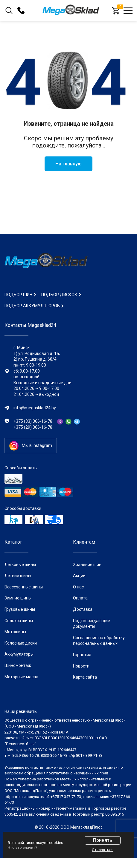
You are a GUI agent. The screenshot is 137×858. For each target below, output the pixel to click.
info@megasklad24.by (34, 407)
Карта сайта (85, 677)
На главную (68, 164)
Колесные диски (20, 643)
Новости (81, 666)
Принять (102, 840)
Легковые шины (20, 564)
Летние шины (17, 575)
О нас (78, 587)
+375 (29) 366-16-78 (32, 427)
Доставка (82, 609)
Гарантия (82, 654)
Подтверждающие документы (91, 623)
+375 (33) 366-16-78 (32, 421)
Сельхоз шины (18, 620)
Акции (79, 575)
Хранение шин (87, 564)
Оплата (80, 598)
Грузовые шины (19, 609)
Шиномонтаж (17, 665)
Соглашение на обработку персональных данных (99, 640)
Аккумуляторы (19, 654)
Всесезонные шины (23, 587)
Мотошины (15, 631)
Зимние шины (17, 598)
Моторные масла (21, 676)
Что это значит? (22, 847)
